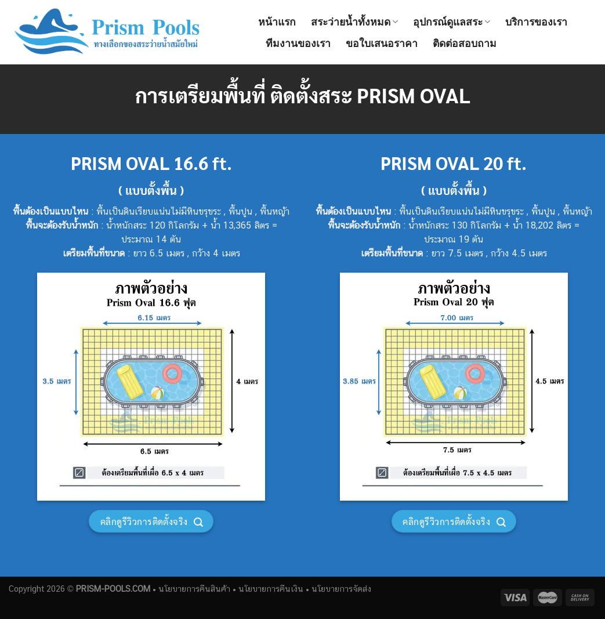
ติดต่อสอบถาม (465, 43)
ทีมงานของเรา (298, 43)
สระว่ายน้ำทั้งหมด (354, 22)
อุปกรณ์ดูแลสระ (451, 22)
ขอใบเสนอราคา (382, 43)
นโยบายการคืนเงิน (270, 588)
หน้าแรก (277, 22)
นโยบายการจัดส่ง (341, 588)
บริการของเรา (536, 22)
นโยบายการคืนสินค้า (194, 588)
